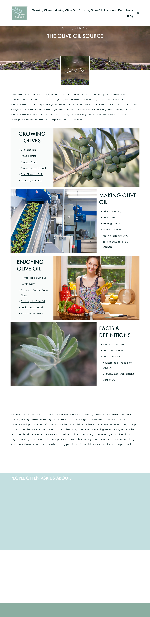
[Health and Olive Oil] (27, 501)
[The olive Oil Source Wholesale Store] (27, 565)
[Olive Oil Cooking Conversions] (59, 501)
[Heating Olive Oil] (27, 533)
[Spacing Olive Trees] (59, 533)
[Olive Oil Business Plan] (123, 501)
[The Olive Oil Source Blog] (59, 565)
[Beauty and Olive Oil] (91, 501)
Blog (130, 16)
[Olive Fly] (123, 533)
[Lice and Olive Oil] (91, 533)
